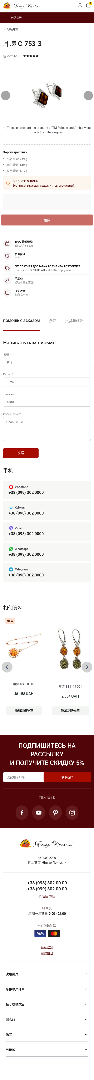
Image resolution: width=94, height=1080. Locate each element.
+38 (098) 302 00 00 (47, 889)
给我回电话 (47, 902)
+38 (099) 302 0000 (26, 497)
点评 (52, 321)
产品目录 (12, 17)
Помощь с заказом (21, 321)
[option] (52, 324)
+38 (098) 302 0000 (26, 518)
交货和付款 (74, 321)
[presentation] (5, 95)
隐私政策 (47, 953)
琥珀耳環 (12, 29)
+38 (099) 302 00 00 (47, 895)
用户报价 (47, 959)
